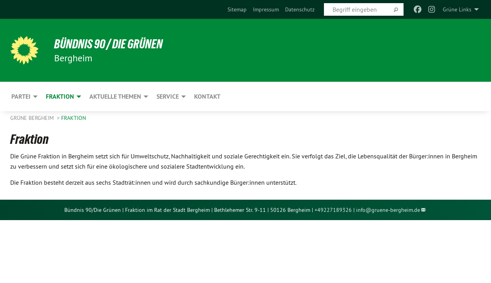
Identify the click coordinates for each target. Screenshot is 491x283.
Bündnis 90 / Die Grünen (108, 44)
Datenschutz (300, 9)
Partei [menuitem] (21, 96)
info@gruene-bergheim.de (388, 209)
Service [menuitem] (167, 96)
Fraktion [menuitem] (60, 96)
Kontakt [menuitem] (207, 96)
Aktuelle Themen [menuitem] (115, 96)
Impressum (266, 9)
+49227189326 (333, 209)
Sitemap (237, 9)
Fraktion (73, 117)
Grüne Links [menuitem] (457, 9)
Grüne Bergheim (32, 117)
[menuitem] (237, 9)
